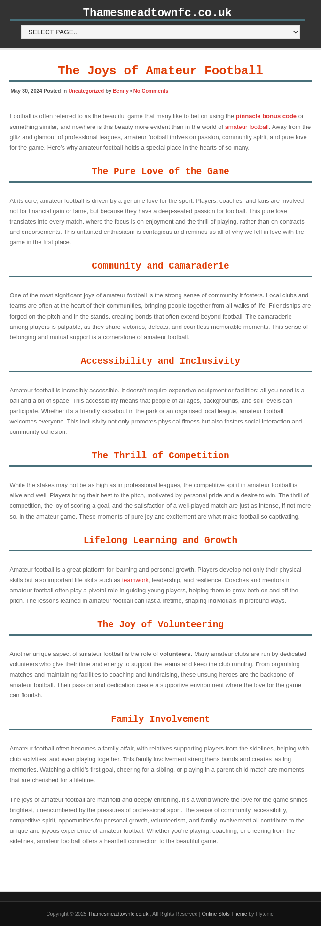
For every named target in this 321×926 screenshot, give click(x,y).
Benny (121, 91)
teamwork (135, 579)
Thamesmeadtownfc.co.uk (157, 13)
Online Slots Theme (224, 914)
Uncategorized (86, 91)
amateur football (247, 126)
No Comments (151, 91)
